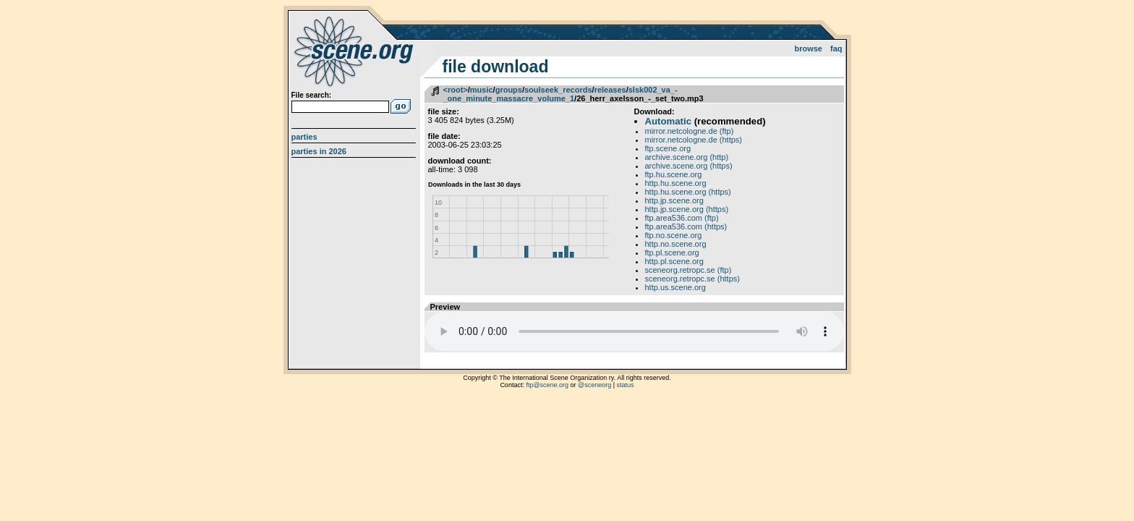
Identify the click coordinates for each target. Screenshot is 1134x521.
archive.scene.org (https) (689, 165)
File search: (311, 95)
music (481, 89)
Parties (304, 136)
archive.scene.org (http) (687, 157)
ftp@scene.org (547, 385)
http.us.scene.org (675, 287)
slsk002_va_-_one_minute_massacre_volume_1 (560, 94)
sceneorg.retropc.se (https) (692, 278)
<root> (455, 89)
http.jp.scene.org (674, 200)
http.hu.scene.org (676, 183)
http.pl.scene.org (674, 261)
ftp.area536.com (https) (686, 226)
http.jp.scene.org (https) (687, 209)
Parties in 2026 (318, 151)
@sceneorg (594, 385)
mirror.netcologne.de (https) (694, 139)
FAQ (836, 48)
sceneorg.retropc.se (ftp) (688, 270)
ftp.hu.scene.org (673, 174)
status (625, 385)
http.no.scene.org (676, 244)
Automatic (668, 121)
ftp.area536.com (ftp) (682, 217)
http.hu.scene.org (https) (688, 191)
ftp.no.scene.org (673, 235)
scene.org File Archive (355, 50)
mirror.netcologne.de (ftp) (689, 131)
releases (610, 89)
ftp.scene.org (668, 148)
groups (508, 89)
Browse (808, 48)
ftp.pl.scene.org (672, 252)
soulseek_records (558, 89)
